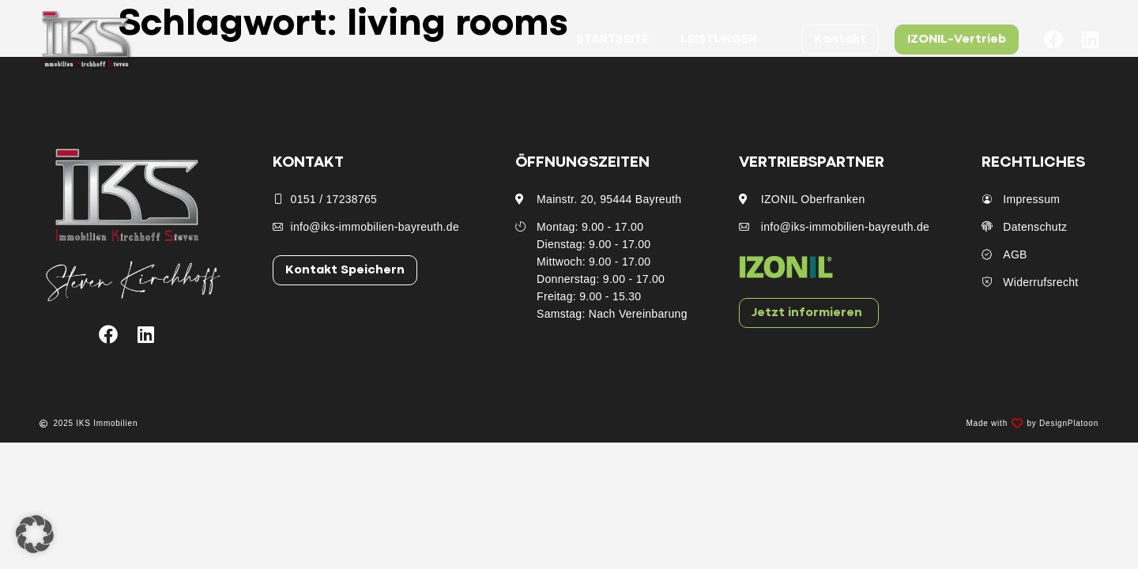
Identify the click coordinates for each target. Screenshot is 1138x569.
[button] (35, 534)
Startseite (612, 39)
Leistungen (718, 39)
